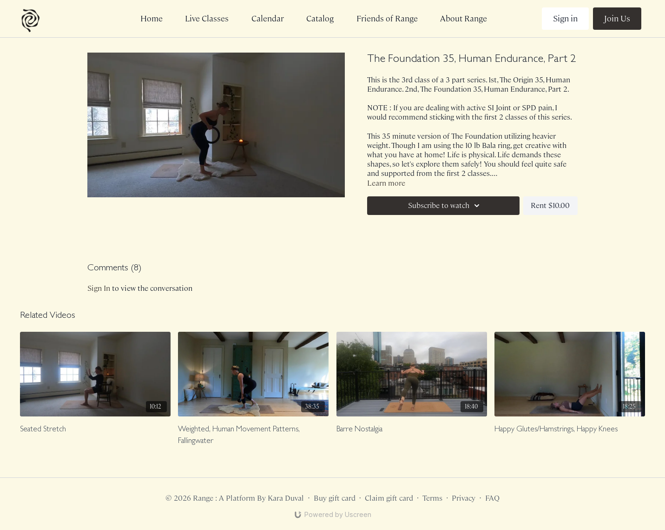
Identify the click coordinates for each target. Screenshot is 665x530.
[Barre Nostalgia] (411, 430)
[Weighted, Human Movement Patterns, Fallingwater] (253, 436)
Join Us (617, 18)
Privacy (463, 498)
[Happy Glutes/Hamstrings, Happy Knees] (569, 430)
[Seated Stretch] (95, 430)
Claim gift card (389, 498)
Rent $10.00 (550, 205)
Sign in (565, 18)
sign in (98, 288)
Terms (432, 498)
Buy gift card (335, 498)
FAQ (492, 498)
